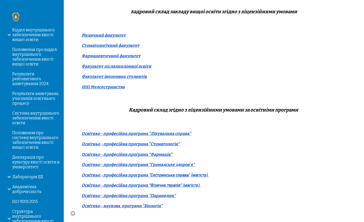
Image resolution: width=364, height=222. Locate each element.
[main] (214, 12)
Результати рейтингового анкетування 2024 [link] (30, 79)
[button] (358, 7)
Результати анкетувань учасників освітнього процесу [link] (35, 98)
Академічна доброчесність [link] (27, 189)
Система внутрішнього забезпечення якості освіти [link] (35, 118)
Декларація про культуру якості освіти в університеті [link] (35, 162)
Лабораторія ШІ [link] (27, 176)
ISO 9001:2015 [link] (25, 201)
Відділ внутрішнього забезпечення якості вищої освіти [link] (33, 34)
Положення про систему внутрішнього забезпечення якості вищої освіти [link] (35, 140)
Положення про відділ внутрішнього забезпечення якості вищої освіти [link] (34, 56)
